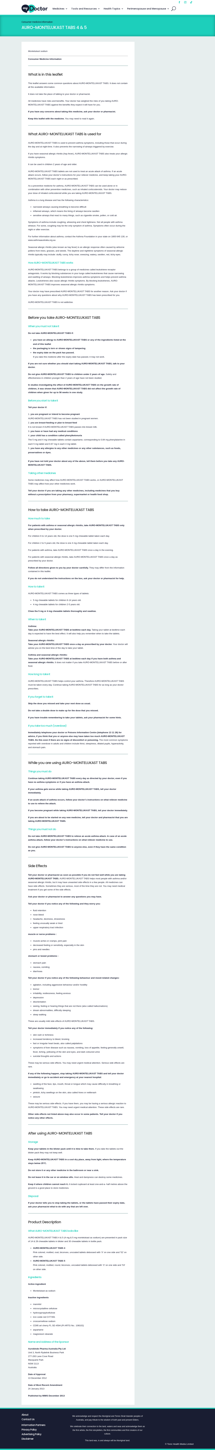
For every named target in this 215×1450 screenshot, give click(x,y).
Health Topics (112, 8)
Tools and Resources (84, 8)
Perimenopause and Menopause (146, 8)
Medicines (58, 8)
